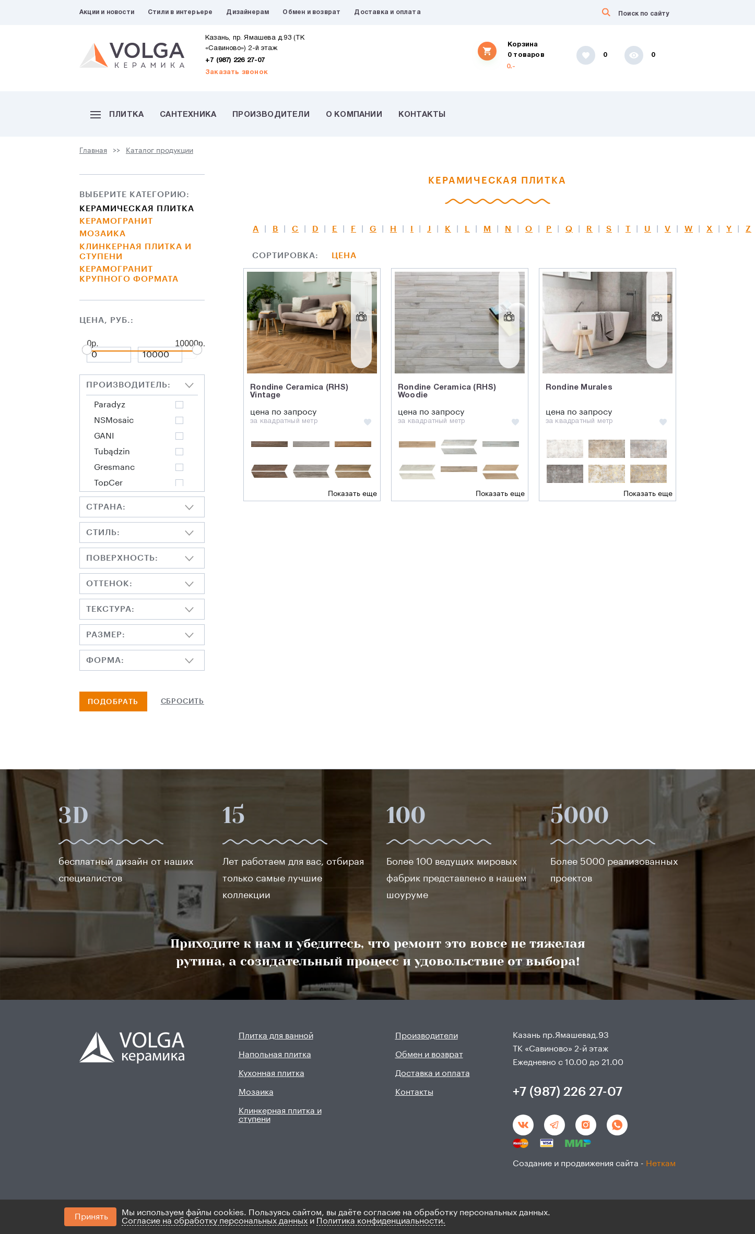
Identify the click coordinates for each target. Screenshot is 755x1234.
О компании (354, 114)
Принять (91, 1217)
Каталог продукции (159, 150)
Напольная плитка (275, 1054)
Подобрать (113, 702)
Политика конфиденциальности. (380, 1221)
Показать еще (352, 494)
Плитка (117, 114)
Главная (93, 150)
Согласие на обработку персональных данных (215, 1221)
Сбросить (182, 701)
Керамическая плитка (136, 208)
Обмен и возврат (311, 12)
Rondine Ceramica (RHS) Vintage (299, 391)
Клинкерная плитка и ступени (135, 252)
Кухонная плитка (271, 1073)
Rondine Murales (579, 387)
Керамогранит (116, 221)
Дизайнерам (247, 12)
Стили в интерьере (180, 12)
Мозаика (102, 233)
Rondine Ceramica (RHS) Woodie (447, 391)
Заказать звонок (236, 72)
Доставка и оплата (387, 12)
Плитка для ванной (276, 1036)
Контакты (422, 114)
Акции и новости (106, 12)
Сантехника (188, 114)
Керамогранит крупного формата (129, 274)
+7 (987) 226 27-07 (235, 60)
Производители (271, 114)
